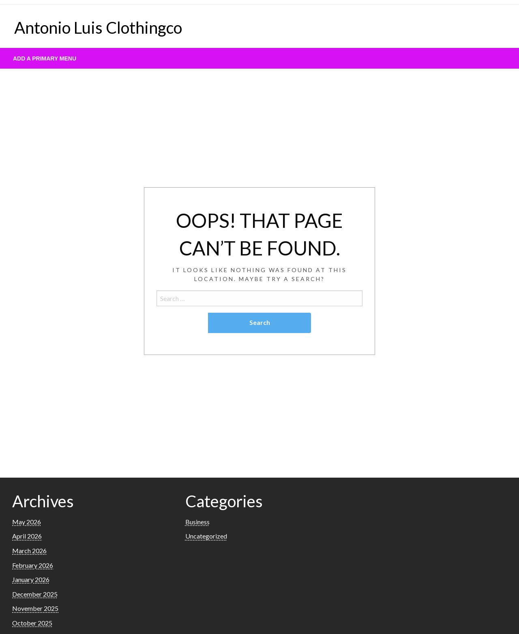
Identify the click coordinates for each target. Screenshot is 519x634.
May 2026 (26, 522)
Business (197, 522)
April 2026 (27, 536)
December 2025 (35, 594)
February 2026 (32, 565)
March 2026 (29, 550)
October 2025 (32, 623)
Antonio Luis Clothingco (98, 27)
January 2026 (30, 579)
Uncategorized (206, 536)
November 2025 (35, 608)
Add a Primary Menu (44, 58)
